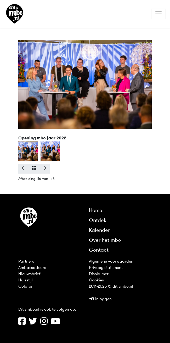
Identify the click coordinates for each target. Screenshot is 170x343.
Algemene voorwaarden (111, 261)
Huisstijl (25, 280)
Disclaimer (99, 274)
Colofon (25, 287)
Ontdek (97, 220)
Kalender (99, 230)
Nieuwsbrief (29, 274)
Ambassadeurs (32, 268)
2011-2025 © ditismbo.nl (111, 287)
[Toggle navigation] (158, 14)
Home (95, 210)
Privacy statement (106, 268)
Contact (99, 250)
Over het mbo (105, 240)
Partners (26, 261)
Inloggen (100, 299)
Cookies (96, 280)
